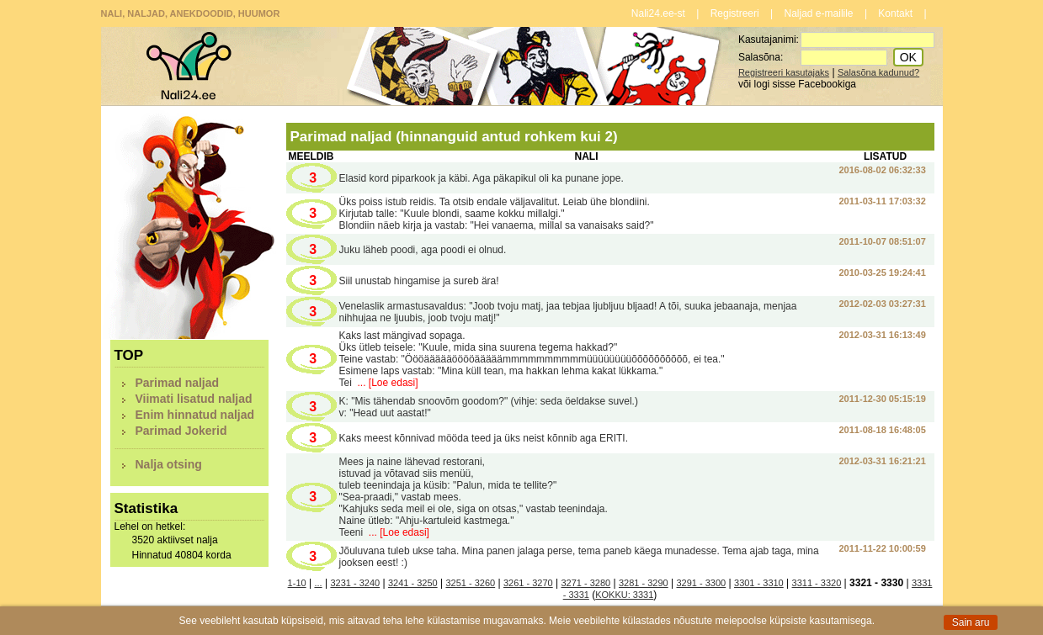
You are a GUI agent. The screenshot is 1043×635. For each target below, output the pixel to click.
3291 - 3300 (701, 583)
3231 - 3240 (355, 583)
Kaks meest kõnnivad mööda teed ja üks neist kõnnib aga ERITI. (484, 438)
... (318, 583)
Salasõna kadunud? (878, 72)
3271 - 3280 (585, 583)
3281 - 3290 (643, 583)
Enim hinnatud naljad (195, 414)
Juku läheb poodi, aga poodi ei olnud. (423, 250)
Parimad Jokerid (181, 430)
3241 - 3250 (413, 583)
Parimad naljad (178, 382)
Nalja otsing (169, 464)
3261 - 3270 (528, 583)
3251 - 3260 (470, 583)
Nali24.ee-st (658, 13)
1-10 (297, 583)
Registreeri (734, 13)
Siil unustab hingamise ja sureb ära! (419, 281)
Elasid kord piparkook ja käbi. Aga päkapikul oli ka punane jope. (481, 178)
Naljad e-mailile (819, 13)
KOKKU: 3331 (624, 595)
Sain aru (971, 622)
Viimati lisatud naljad (194, 398)
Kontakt (895, 13)
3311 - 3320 (817, 583)
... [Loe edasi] (386, 383)
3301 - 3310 (759, 583)
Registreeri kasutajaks (783, 72)
